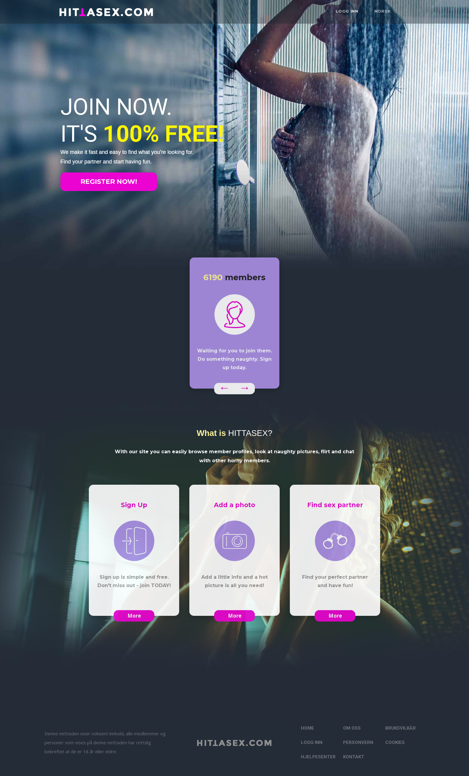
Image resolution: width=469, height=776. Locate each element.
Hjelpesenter (318, 757)
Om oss (352, 728)
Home (307, 728)
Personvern (358, 742)
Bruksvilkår (400, 728)
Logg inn (347, 11)
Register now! (108, 182)
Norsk (382, 11)
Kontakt (353, 757)
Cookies (395, 742)
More (134, 615)
